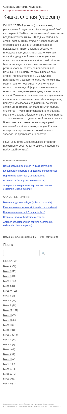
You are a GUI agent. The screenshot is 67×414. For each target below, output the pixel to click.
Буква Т (7, 339)
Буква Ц (7, 359)
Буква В (7, 276)
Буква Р (7, 330)
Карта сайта (52, 237)
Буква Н (7, 315)
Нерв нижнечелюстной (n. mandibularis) (24, 175)
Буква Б (7, 271)
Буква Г (7, 281)
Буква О (7, 320)
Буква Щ (7, 374)
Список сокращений (25, 237)
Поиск (41, 237)
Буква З (7, 295)
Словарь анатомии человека (22, 6)
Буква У (7, 344)
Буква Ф (7, 349)
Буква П (7, 325)
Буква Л (7, 305)
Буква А (7, 266)
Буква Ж (7, 291)
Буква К (7, 300)
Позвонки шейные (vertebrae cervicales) (24, 180)
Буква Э (7, 379)
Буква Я (7, 383)
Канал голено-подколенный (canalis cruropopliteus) (30, 171)
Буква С (7, 335)
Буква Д (7, 286)
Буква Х (7, 354)
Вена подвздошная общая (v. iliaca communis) (27, 166)
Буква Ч (7, 364)
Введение (8, 237)
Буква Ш (7, 369)
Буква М (7, 310)
